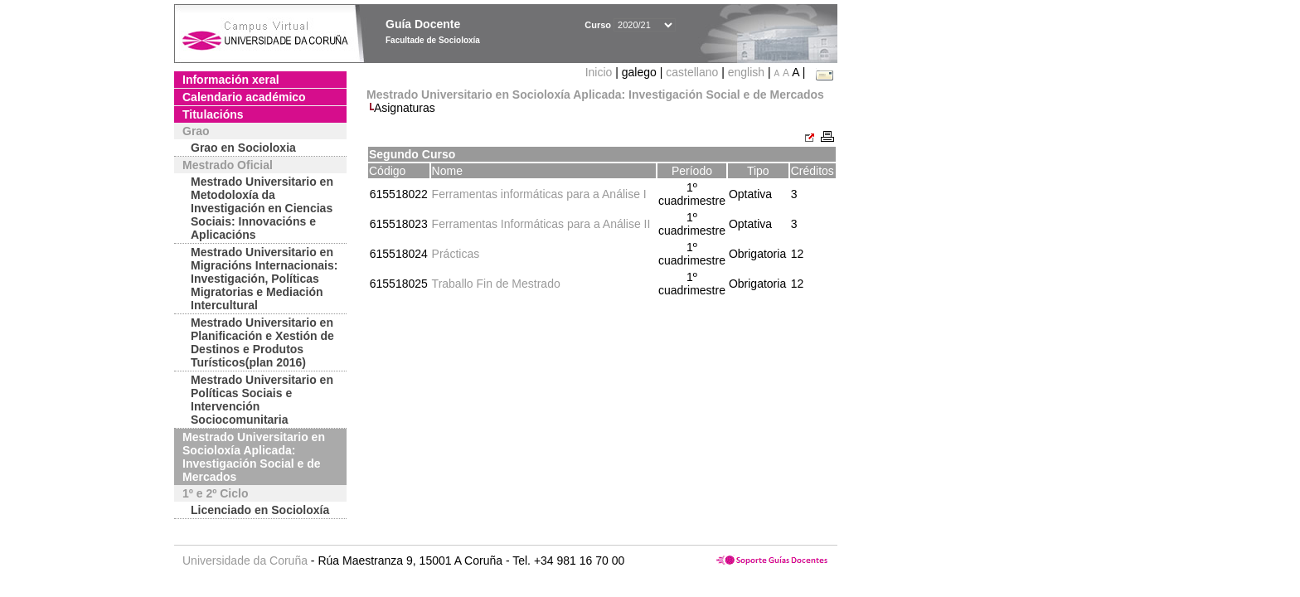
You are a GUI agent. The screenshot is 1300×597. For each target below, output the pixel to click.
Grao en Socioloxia (243, 147)
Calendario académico (244, 97)
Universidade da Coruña (245, 560)
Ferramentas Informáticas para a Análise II (541, 224)
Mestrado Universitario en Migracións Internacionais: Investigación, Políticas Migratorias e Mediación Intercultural (264, 278)
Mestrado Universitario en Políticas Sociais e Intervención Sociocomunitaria (262, 399)
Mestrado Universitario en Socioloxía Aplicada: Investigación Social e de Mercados (253, 456)
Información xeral (230, 79)
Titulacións (213, 114)
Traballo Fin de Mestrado (496, 283)
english (746, 72)
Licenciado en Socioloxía (260, 510)
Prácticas (456, 253)
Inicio (600, 72)
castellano (692, 72)
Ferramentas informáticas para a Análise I (539, 194)
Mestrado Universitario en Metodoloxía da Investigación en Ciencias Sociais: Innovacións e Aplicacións (262, 208)
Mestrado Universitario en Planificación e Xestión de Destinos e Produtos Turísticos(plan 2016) (262, 342)
